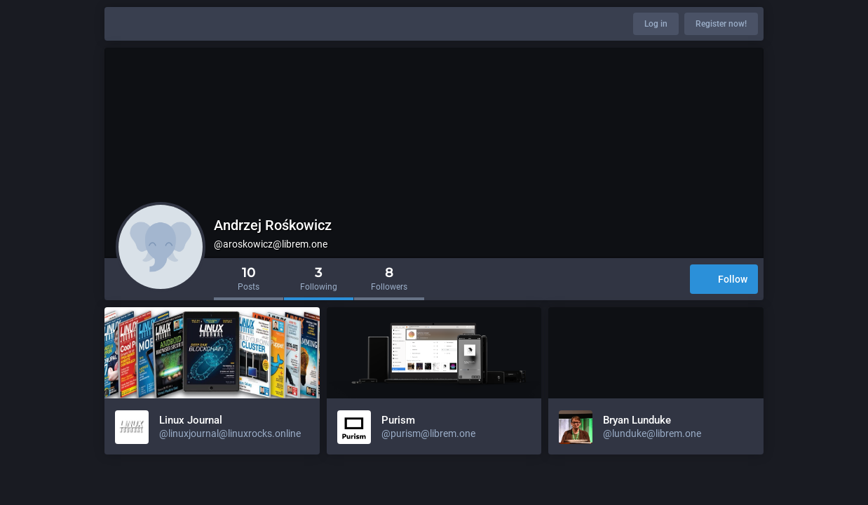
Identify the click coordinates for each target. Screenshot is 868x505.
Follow (723, 280)
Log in (655, 24)
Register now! (721, 24)
